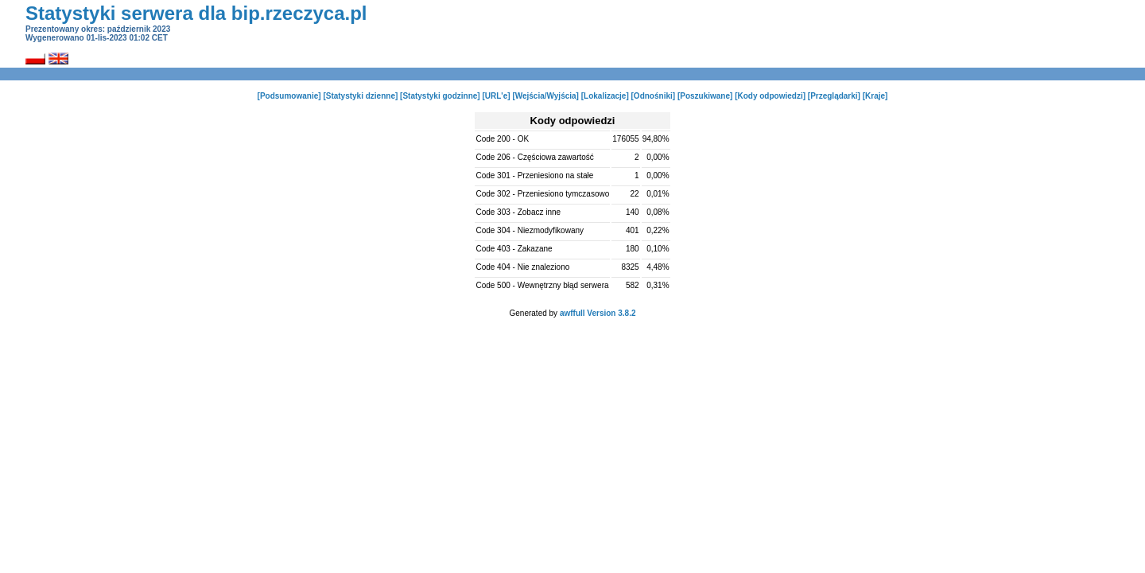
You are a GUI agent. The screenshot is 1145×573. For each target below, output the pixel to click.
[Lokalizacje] (605, 96)
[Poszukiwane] (704, 96)
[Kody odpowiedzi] (770, 96)
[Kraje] (875, 96)
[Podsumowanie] (289, 96)
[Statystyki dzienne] (360, 96)
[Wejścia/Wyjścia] (545, 96)
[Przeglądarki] (834, 96)
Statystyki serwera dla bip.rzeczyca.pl (196, 13)
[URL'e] (496, 96)
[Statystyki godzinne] (440, 96)
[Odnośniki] (653, 96)
